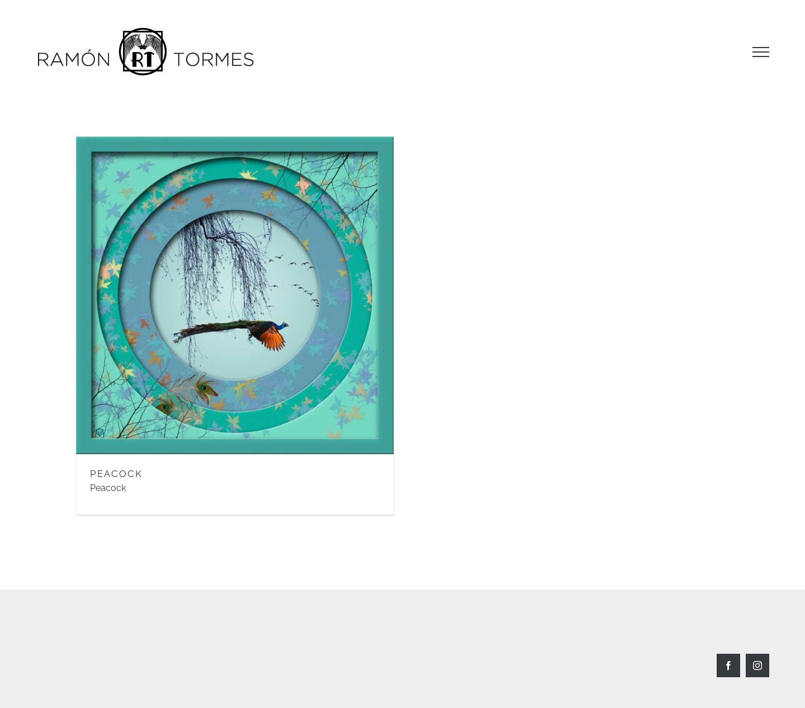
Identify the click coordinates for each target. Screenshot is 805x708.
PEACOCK (116, 473)
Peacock (108, 488)
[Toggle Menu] (761, 52)
